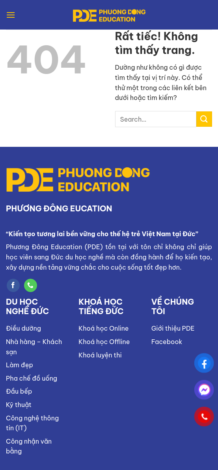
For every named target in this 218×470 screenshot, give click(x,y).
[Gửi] (204, 119)
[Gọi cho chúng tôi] (30, 285)
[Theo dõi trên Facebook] (13, 285)
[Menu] (10, 14)
